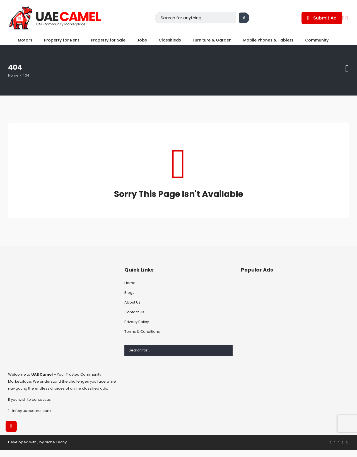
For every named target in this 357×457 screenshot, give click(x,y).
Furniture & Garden (215, 43)
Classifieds (171, 43)
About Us (132, 309)
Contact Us (134, 318)
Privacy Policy (136, 328)
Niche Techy (56, 448)
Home (13, 82)
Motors (20, 43)
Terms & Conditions (142, 338)
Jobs (142, 43)
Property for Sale (106, 43)
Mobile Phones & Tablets (273, 43)
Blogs (129, 299)
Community (323, 43)
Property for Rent (58, 43)
